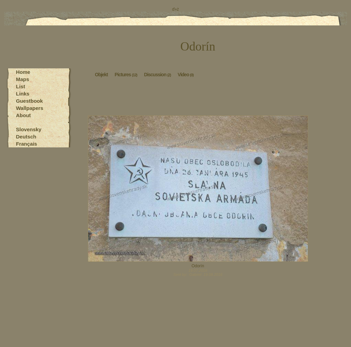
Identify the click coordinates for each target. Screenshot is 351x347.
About (23, 115)
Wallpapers (29, 108)
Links (23, 94)
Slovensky (29, 129)
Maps (22, 79)
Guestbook (29, 101)
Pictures (126, 74)
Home (23, 72)
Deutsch (26, 136)
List (20, 86)
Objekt (101, 74)
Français (26, 144)
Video (186, 74)
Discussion (157, 74)
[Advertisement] (198, 98)
